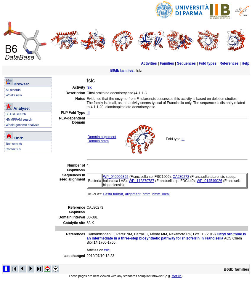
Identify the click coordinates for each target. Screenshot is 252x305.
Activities (149, 63)
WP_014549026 (209, 181)
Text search (14, 144)
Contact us (13, 149)
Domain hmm (98, 141)
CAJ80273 (181, 177)
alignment (132, 194)
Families (167, 63)
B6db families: (122, 70)
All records (13, 90)
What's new (14, 95)
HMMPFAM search (19, 119)
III (88, 113)
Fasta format (113, 194)
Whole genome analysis (22, 125)
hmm (146, 194)
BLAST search (16, 114)
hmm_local (161, 194)
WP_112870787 (141, 181)
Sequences (186, 63)
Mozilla (177, 276)
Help (245, 63)
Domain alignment (102, 137)
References (229, 63)
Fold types (207, 63)
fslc (89, 87)
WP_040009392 (116, 177)
